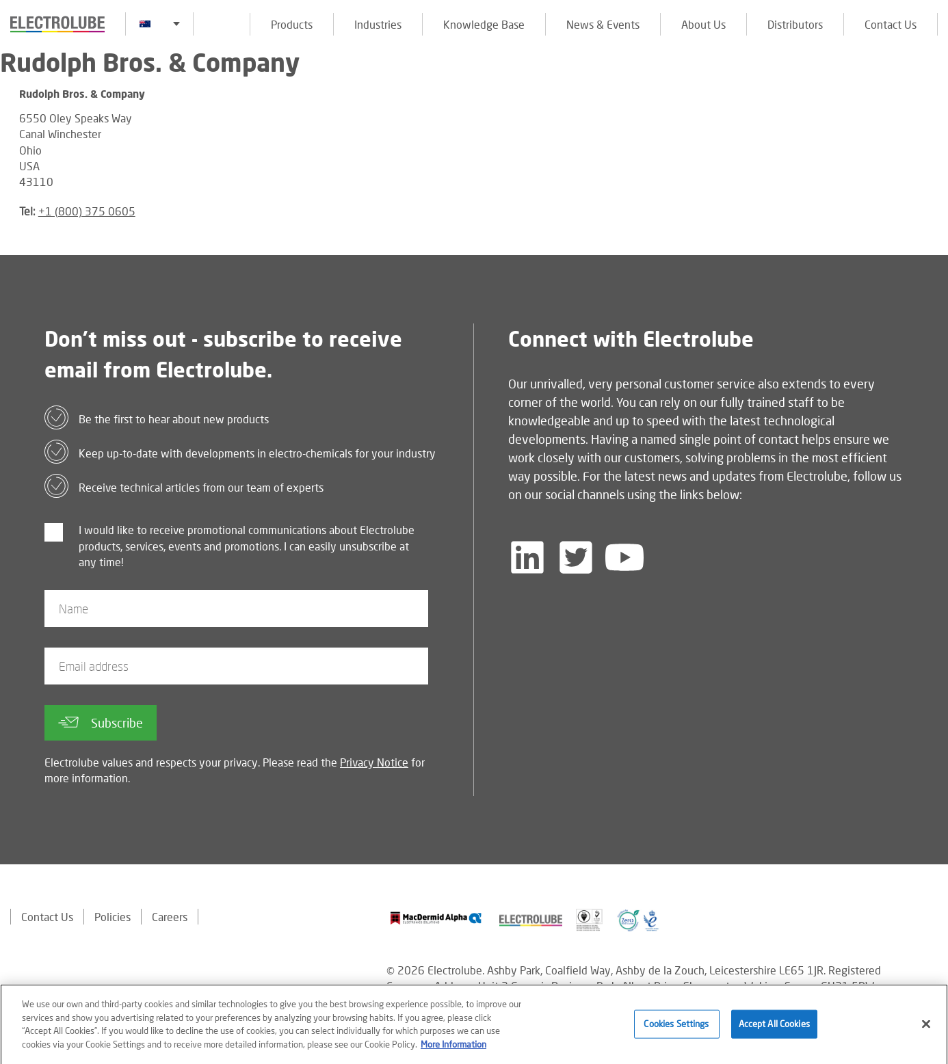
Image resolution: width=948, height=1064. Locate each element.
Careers (169, 916)
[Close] (926, 1028)
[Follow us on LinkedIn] (527, 557)
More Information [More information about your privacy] (453, 1048)
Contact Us (891, 24)
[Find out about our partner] (436, 918)
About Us (703, 24)
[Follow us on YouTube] (624, 557)
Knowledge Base (484, 24)
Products (292, 24)
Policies (112, 916)
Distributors (795, 24)
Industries (377, 24)
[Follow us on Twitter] (576, 557)
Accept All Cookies (774, 1028)
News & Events (603, 24)
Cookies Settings (676, 1028)
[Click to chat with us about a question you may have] (931, 101)
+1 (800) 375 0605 (86, 210)
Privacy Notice (374, 762)
